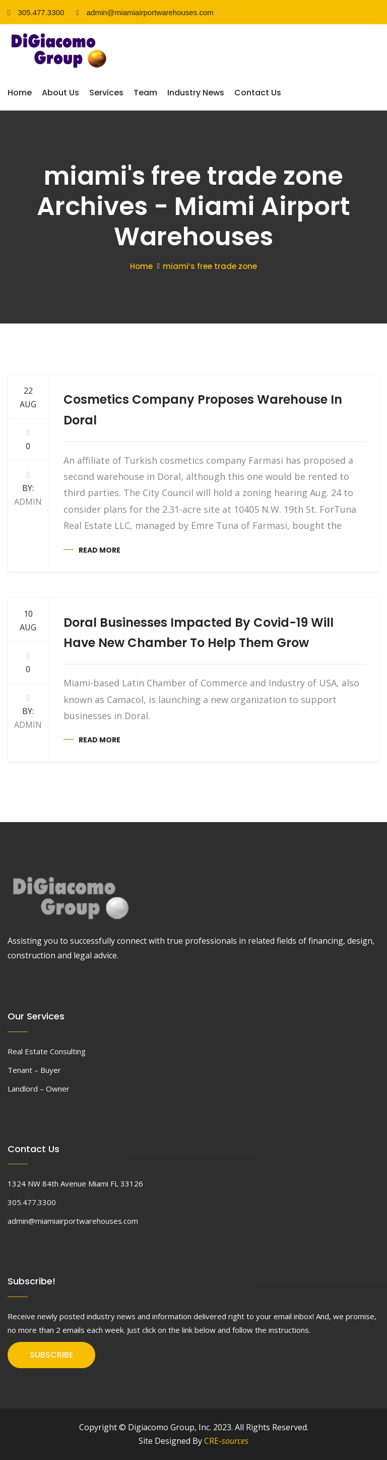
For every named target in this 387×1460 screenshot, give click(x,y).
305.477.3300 (36, 12)
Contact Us (257, 92)
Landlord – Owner (39, 1089)
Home (20, 92)
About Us (60, 92)
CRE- (226, 1440)
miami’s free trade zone (210, 266)
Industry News (195, 92)
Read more (99, 550)
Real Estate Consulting (47, 1051)
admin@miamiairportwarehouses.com (144, 12)
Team (145, 92)
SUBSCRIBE (51, 1355)
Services (106, 92)
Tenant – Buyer (34, 1070)
